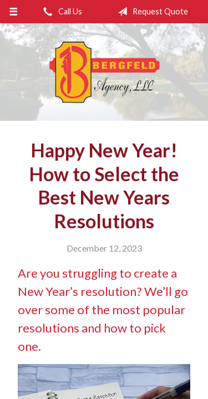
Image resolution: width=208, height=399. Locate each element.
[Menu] (13, 12)
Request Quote (150, 12)
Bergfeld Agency (104, 72)
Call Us (60, 12)
